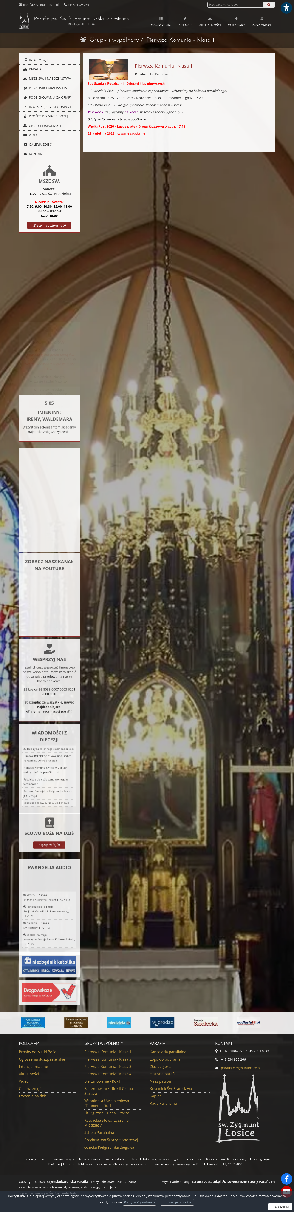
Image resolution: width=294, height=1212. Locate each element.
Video (30, 135)
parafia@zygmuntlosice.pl (41, 5)
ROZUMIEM (280, 1207)
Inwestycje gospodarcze (47, 107)
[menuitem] (160, 21)
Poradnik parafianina (44, 88)
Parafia (32, 69)
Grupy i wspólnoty (114, 40)
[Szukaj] (269, 5)
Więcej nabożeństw (49, 225)
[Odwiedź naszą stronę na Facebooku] (286, 1179)
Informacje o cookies (177, 1202)
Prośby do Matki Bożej (45, 116)
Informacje (35, 59)
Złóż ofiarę (262, 21)
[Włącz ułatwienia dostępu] (286, 7)
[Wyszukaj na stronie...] (235, 5)
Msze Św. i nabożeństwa (46, 78)
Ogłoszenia (161, 21)
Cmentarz (236, 21)
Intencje (185, 21)
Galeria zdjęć (37, 144)
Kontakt (33, 154)
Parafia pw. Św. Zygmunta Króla (74, 21)
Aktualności (210, 21)
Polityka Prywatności (139, 1202)
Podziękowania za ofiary (47, 97)
